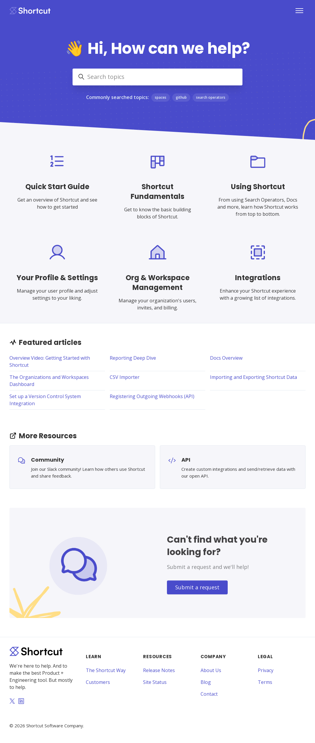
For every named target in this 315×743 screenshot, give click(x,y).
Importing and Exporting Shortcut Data (253, 377)
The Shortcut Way (106, 670)
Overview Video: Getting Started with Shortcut (49, 361)
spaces (160, 97)
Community (47, 459)
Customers (98, 682)
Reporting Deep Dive (133, 358)
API (185, 459)
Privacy (265, 670)
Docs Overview (226, 358)
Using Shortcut (258, 187)
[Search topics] (157, 77)
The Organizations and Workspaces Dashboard (49, 380)
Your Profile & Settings (57, 278)
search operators (210, 97)
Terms (265, 682)
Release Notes (159, 670)
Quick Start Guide (57, 187)
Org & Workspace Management (158, 282)
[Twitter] (12, 701)
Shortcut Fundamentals (157, 191)
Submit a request (197, 587)
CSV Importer (125, 377)
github (181, 97)
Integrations (257, 278)
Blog (206, 682)
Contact (209, 694)
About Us (211, 670)
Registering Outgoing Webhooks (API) (152, 396)
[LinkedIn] (21, 701)
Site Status (155, 682)
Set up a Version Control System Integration (45, 400)
